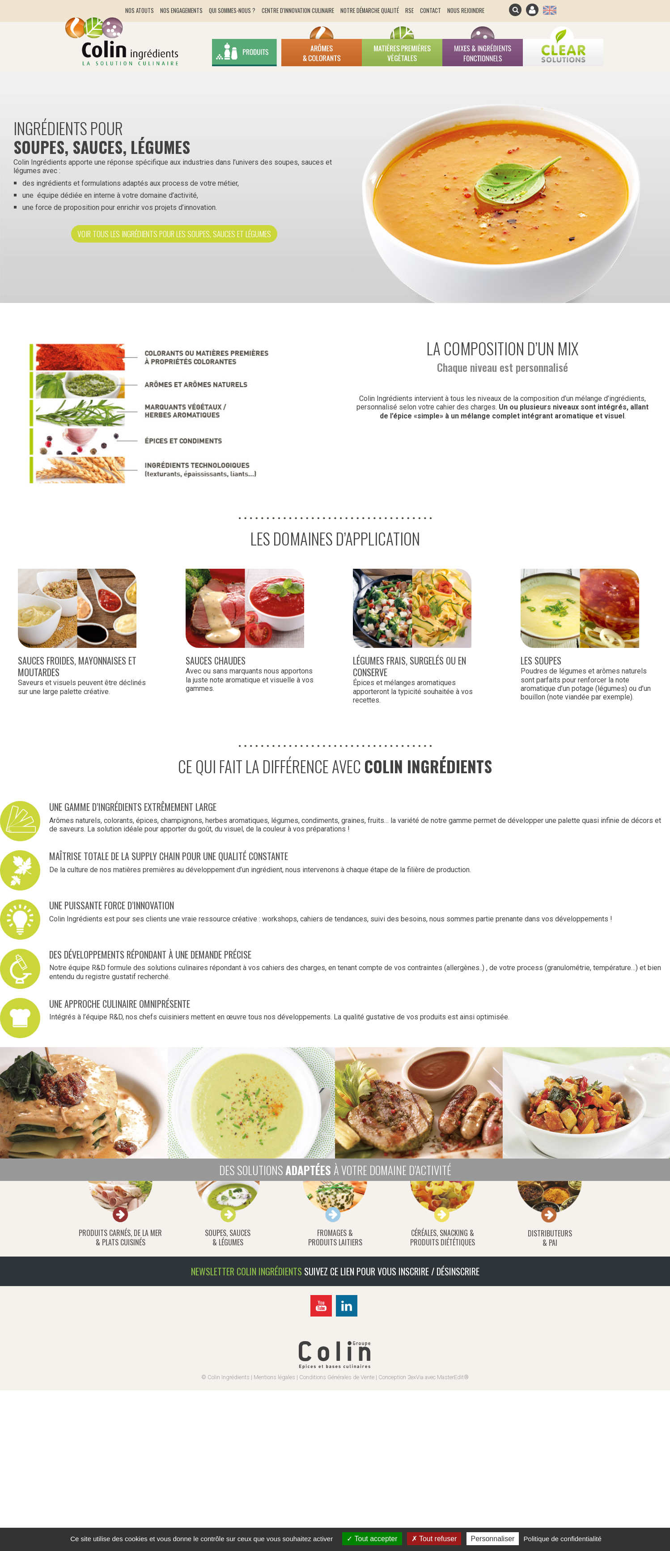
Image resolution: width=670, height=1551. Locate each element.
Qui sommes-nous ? (232, 10)
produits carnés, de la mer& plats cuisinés (120, 1237)
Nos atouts (139, 10)
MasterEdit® (453, 1377)
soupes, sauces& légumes (227, 1237)
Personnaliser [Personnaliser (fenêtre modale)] (493, 1538)
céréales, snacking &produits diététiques (442, 1237)
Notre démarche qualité (369, 10)
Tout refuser (434, 1538)
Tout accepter (372, 1538)
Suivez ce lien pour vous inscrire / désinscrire (391, 1271)
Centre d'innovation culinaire (298, 10)
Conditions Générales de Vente (336, 1377)
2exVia (415, 1377)
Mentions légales (274, 1377)
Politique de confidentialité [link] (563, 1538)
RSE (409, 10)
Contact (430, 10)
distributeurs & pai (550, 1238)
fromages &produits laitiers (335, 1237)
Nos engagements (181, 10)
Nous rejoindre (465, 10)
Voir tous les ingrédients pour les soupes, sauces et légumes (174, 233)
